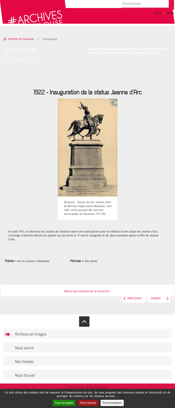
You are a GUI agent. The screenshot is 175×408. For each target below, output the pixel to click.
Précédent (134, 298)
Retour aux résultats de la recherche (87, 291)
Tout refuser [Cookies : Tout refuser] (88, 402)
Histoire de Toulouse (21, 39)
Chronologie (49, 39)
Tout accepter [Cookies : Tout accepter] (64, 402)
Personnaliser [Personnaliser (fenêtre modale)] (112, 402)
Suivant (156, 298)
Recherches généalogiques (87, 387)
